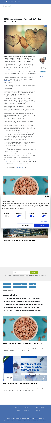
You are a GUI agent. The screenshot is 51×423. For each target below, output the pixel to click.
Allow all (42, 225)
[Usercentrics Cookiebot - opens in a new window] (43, 197)
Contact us (17, 413)
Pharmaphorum (6, 409)
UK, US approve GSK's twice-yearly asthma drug (19, 240)
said (9, 69)
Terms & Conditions (39, 407)
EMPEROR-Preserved (9, 81)
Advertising (17, 410)
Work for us (37, 410)
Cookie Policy (26, 410)
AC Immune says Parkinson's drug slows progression (23, 298)
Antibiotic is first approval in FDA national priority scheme (25, 304)
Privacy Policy (26, 413)
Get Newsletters (11, 1)
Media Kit (18, 1)
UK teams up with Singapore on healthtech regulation (23, 310)
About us (17, 407)
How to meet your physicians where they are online (20, 383)
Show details (44, 221)
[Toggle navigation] (47, 5)
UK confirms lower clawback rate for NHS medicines (23, 301)
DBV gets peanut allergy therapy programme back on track (22, 343)
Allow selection (25, 225)
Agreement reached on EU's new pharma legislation (23, 307)
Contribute (26, 407)
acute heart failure (20, 167)
